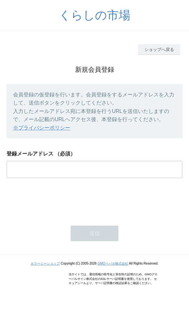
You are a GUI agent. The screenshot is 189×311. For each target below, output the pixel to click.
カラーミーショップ (45, 263)
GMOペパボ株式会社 (113, 263)
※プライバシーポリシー (41, 128)
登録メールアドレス (30, 153)
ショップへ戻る (159, 49)
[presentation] (56, 200)
